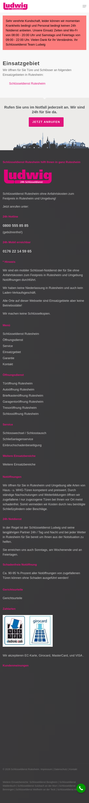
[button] (84, 6)
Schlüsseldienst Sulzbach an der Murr (37, 785)
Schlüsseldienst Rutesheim (27, 83)
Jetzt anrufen (46, 122)
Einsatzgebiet (12, 352)
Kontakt (8, 364)
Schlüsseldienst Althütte (69, 789)
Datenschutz (60, 769)
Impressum (46, 769)
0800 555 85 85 (15, 225)
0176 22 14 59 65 (17, 251)
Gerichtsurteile (12, 598)
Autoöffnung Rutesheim (18, 389)
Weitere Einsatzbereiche (19, 464)
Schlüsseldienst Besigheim (43, 782)
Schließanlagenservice (18, 439)
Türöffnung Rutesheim (18, 383)
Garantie (8, 358)
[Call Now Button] (81, 788)
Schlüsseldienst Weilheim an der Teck (35, 789)
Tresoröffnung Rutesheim (20, 407)
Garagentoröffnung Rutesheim (23, 401)
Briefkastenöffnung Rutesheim (23, 395)
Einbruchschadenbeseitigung (22, 445)
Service (8, 346)
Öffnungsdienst (13, 340)
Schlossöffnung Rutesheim (21, 414)
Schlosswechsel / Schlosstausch (24, 433)
